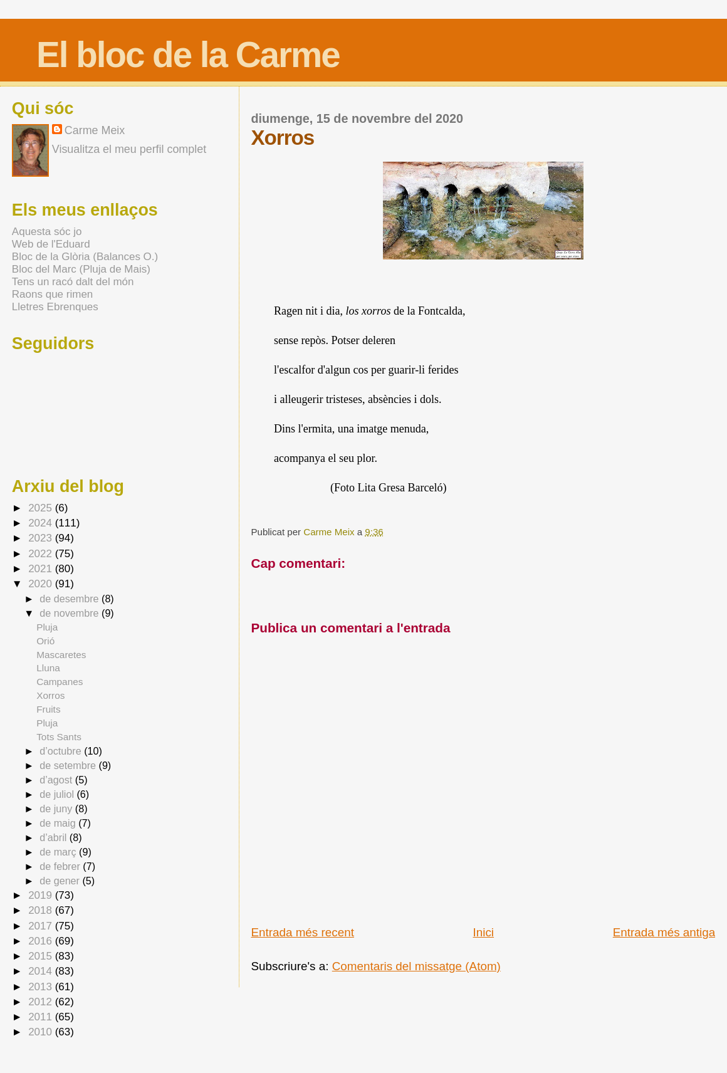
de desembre (70, 598)
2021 (41, 569)
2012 (41, 1002)
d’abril (54, 837)
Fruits (48, 709)
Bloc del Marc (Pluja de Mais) (81, 269)
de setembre (68, 765)
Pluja (47, 627)
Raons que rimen (52, 294)
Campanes (59, 681)
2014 (41, 971)
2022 (41, 554)
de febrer (61, 866)
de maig (58, 823)
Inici (483, 932)
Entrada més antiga (664, 932)
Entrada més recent (302, 932)
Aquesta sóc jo (47, 232)
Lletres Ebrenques (55, 307)
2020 (41, 584)
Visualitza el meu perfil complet (129, 149)
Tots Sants (58, 736)
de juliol (57, 794)
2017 (41, 926)
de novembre (70, 613)
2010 (41, 1032)
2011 (41, 1017)
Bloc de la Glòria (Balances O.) (85, 257)
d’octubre (61, 750)
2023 (41, 538)
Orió (45, 641)
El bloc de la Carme (188, 55)
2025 (41, 508)
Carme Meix (330, 531)
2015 (41, 956)
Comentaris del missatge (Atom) (416, 966)
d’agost (57, 779)
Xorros (50, 695)
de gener (60, 880)
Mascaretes (61, 654)
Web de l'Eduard (51, 244)
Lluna (48, 667)
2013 (41, 987)
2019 (41, 895)
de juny (57, 808)
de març (59, 851)
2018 (41, 910)
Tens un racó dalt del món (73, 282)
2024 (41, 523)
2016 (41, 941)
